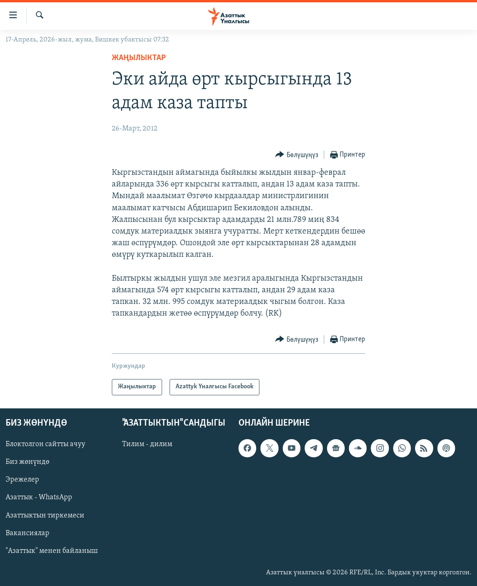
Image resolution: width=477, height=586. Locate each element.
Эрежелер (22, 479)
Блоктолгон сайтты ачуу (45, 444)
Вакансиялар (27, 533)
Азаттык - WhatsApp (39, 497)
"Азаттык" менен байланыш (52, 550)
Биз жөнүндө (27, 462)
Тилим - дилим (147, 444)
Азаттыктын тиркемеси (45, 515)
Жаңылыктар (139, 58)
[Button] (296, 155)
